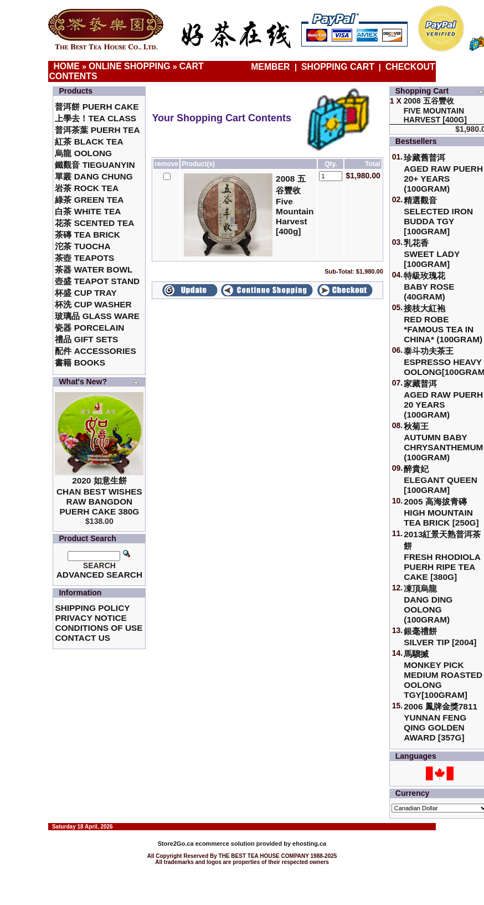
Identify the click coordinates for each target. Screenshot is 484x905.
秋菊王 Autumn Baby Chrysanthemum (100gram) (443, 441)
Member (271, 66)
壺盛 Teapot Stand (97, 281)
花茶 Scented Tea (94, 223)
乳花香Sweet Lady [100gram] (432, 253)
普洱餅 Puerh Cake (96, 106)
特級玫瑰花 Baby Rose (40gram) (429, 286)
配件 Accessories (95, 351)
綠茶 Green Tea (89, 199)
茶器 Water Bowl (93, 269)
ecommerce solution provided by (225, 843)
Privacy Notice (90, 618)
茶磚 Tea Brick (87, 234)
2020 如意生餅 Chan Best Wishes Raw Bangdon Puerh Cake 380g (99, 496)
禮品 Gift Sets (86, 339)
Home (66, 66)
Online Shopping (130, 66)
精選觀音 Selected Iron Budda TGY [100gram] (438, 216)
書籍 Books (80, 362)
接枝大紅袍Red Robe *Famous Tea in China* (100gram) (443, 324)
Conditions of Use (98, 628)
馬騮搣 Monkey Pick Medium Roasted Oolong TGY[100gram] (443, 674)
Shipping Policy (92, 608)
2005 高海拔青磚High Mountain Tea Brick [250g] (441, 512)
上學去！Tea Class (95, 118)
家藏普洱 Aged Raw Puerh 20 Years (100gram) (443, 399)
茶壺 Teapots (84, 258)
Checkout (410, 66)
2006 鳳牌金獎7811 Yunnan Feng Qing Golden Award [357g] (440, 722)
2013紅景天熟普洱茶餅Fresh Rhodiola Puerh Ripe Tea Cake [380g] (442, 555)
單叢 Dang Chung (93, 176)
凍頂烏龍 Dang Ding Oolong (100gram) (428, 604)
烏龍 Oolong (83, 153)
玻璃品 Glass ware (97, 316)
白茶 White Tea (88, 211)
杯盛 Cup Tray (85, 292)
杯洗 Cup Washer (93, 304)
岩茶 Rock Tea (87, 188)
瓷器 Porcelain (89, 327)
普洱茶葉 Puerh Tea (97, 130)
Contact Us (82, 637)
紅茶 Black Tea (89, 141)
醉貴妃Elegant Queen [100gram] (440, 479)
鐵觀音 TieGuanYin (95, 164)
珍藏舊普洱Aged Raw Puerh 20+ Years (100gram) (443, 173)
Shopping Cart (337, 66)
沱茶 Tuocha (82, 246)
